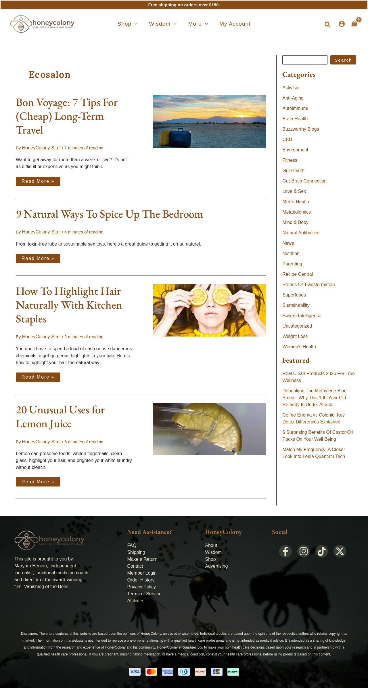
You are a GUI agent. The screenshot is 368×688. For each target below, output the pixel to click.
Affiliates (135, 598)
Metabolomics (296, 212)
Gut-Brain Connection (304, 180)
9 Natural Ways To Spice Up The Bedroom (109, 213)
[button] (328, 25)
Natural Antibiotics (300, 232)
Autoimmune (295, 108)
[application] (145, 24)
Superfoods (294, 294)
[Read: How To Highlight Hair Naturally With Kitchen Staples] (209, 309)
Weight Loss (295, 336)
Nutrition (291, 253)
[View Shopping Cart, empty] (354, 23)
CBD (287, 139)
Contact (135, 564)
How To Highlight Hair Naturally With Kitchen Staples (69, 304)
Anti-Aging (293, 98)
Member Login (141, 571)
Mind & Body (295, 222)
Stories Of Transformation (308, 284)
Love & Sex (294, 191)
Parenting (292, 263)
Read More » (38, 179)
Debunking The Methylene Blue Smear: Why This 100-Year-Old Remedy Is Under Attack (314, 397)
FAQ (131, 543)
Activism (291, 87)
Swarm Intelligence (301, 315)
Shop (210, 557)
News (288, 243)
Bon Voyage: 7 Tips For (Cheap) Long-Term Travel (67, 116)
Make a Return (142, 557)
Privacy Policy (141, 584)
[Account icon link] (341, 23)
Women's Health (299, 346)
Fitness (289, 160)
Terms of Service (144, 591)
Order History (140, 577)
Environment (295, 149)
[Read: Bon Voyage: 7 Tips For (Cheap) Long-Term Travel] (209, 121)
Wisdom (213, 550)
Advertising (216, 564)
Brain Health (295, 118)
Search (343, 60)
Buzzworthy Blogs (300, 129)
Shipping (136, 550)
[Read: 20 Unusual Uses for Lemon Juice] (209, 427)
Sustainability (295, 305)
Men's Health (295, 201)
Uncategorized (297, 326)
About (211, 543)
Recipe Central (297, 274)
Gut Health (293, 170)
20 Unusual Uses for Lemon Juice (60, 415)
